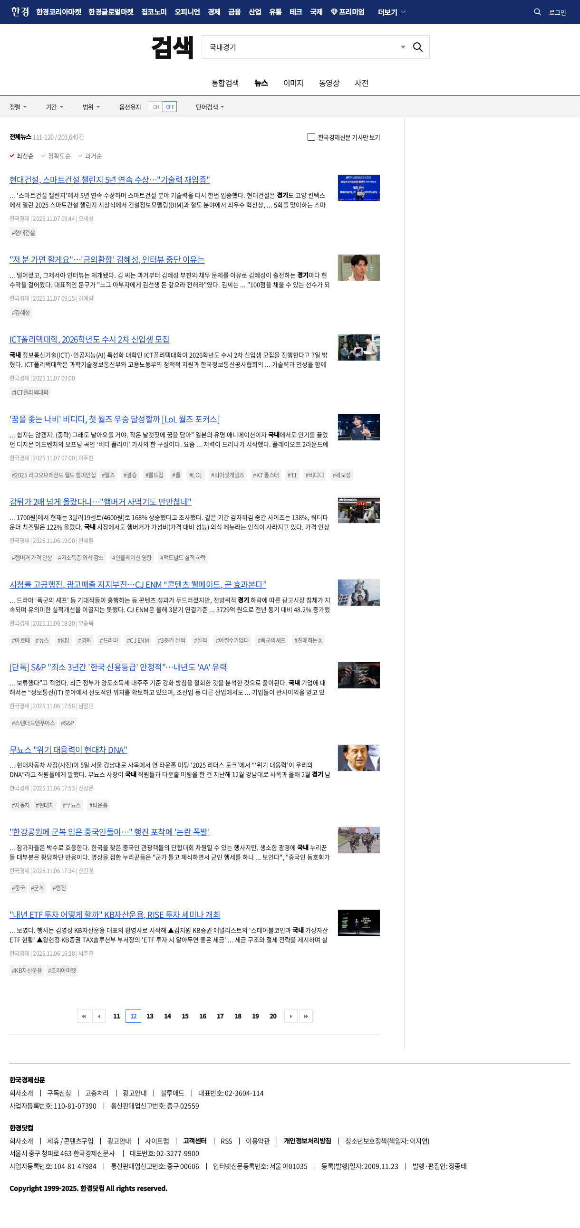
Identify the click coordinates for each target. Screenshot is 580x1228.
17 (220, 1015)
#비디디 (315, 475)
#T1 (292, 475)
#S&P (67, 723)
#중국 (18, 888)
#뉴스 (42, 640)
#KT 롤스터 (266, 475)
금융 (234, 12)
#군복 (37, 888)
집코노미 (154, 12)
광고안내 (134, 1092)
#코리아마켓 (62, 970)
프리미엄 (352, 12)
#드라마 (109, 640)
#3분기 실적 (171, 640)
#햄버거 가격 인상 (32, 557)
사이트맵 (157, 1140)
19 (255, 1015)
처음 (83, 1016)
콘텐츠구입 (78, 1140)
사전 (361, 82)
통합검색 (225, 82)
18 (238, 1015)
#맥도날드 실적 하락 (182, 557)
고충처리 (97, 1092)
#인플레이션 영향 (131, 557)
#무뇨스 (72, 805)
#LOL (196, 475)
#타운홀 (98, 805)
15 (185, 1015)
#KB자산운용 (27, 970)
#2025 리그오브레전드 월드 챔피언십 (54, 475)
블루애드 (172, 1092)
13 (150, 1015)
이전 (99, 1016)
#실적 (200, 640)
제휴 (53, 1140)
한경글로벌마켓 (110, 12)
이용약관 (258, 1140)
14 (167, 1015)
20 (273, 1015)
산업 (255, 12)
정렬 (15, 106)
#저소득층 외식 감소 (80, 557)
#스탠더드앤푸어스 (33, 723)
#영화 (84, 640)
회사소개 (21, 1092)
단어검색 (207, 106)
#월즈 (108, 475)
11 (116, 1015)
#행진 (59, 888)
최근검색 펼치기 (403, 46)
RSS (226, 1140)
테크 (296, 12)
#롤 (176, 475)
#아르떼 (21, 640)
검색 (172, 47)
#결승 (130, 475)
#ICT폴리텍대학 (30, 392)
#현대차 (45, 805)
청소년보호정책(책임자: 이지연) (387, 1140)
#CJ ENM (138, 640)
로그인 (557, 12)
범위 (88, 106)
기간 (51, 106)
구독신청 (59, 1092)
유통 (275, 12)
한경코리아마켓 (58, 12)
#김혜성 (21, 312)
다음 (291, 1016)
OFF (170, 106)
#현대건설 (23, 232)
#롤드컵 (154, 475)
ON (156, 106)
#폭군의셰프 (272, 640)
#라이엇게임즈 (227, 475)
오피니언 (187, 12)
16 (202, 1015)
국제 (316, 12)
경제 (214, 12)
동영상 (329, 82)
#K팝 (63, 640)
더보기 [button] (387, 12)
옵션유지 (130, 106)
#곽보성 (342, 475)
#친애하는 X (307, 640)
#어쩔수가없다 (232, 640)
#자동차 (21, 805)
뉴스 (261, 82)
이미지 (293, 82)
